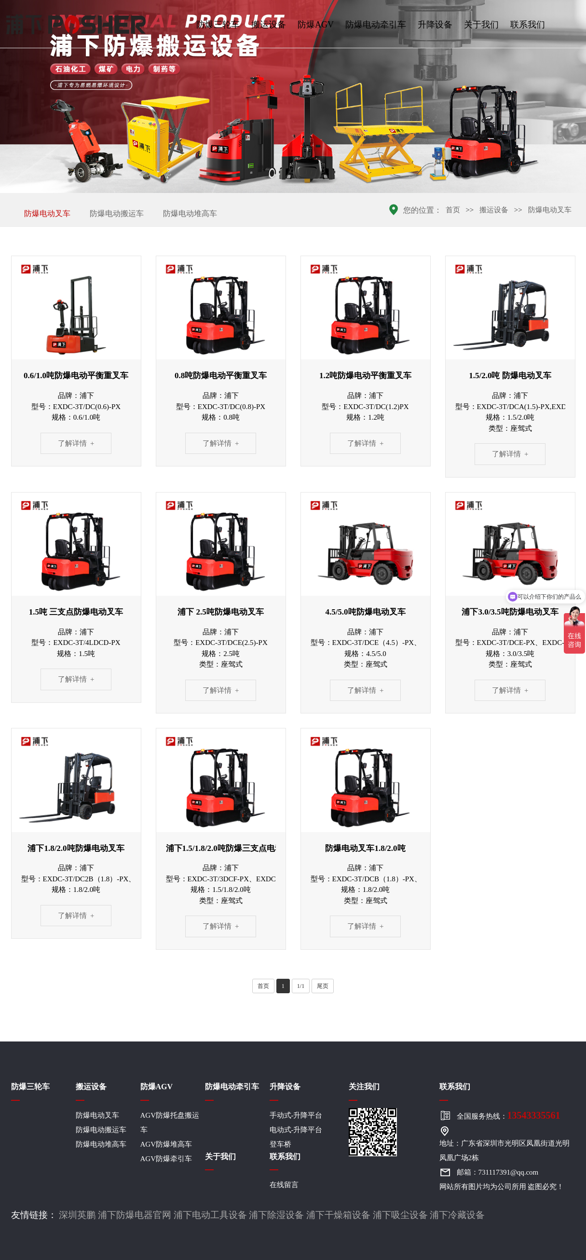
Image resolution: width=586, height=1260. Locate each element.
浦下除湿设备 (276, 1215)
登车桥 (280, 1144)
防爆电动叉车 (47, 213)
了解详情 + (76, 443)
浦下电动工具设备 (210, 1215)
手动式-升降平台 (296, 1115)
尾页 (322, 986)
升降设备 (435, 24)
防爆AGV (316, 24)
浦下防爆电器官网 (134, 1215)
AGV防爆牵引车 (166, 1159)
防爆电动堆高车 (190, 213)
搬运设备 (268, 24)
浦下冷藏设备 (457, 1215)
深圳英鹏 (77, 1215)
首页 (453, 210)
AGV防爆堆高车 (166, 1144)
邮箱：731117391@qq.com (498, 1172)
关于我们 (481, 24)
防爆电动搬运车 (117, 213)
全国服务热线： (508, 1115)
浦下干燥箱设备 (338, 1215)
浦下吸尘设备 (400, 1215)
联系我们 (527, 24)
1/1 (300, 986)
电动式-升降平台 (296, 1130)
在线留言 (284, 1185)
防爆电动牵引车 (375, 24)
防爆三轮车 (218, 24)
